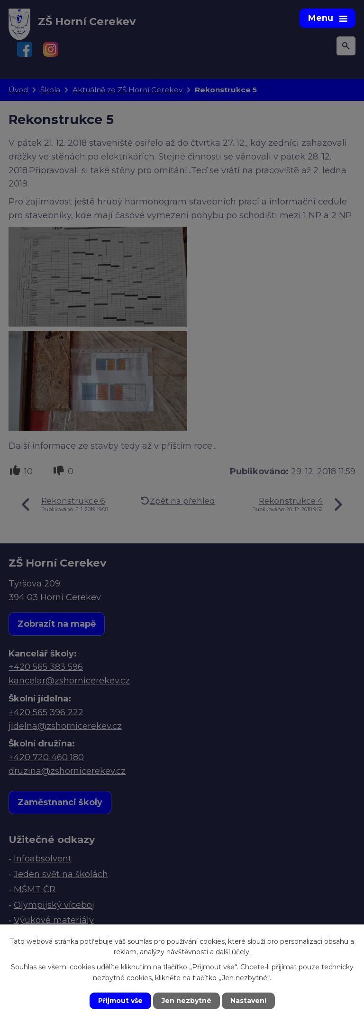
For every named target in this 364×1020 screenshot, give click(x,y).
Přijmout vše (120, 1000)
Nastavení (248, 1000)
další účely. (233, 952)
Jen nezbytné (186, 1000)
